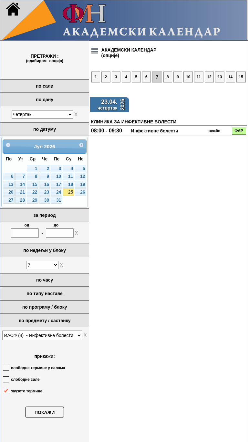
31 (58, 200)
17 (58, 184)
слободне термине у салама (38, 368)
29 (34, 200)
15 (34, 184)
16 (46, 184)
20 (10, 192)
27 (10, 200)
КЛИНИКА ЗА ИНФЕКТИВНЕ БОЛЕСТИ (133, 121)
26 (82, 192)
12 (82, 176)
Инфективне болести (154, 130)
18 (70, 184)
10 (58, 176)
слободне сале (25, 379)
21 (22, 192)
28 (22, 200)
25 (70, 192)
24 (58, 192)
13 (10, 184)
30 (46, 200)
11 (70, 176)
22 (34, 192)
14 (22, 184)
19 (82, 184)
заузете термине (26, 391)
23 (46, 192)
